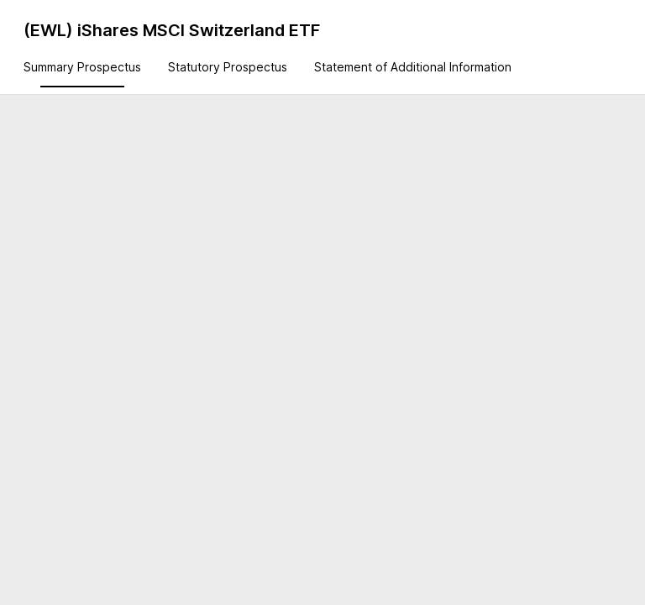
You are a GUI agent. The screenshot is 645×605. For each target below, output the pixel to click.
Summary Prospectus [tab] (82, 67)
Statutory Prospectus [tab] (227, 67)
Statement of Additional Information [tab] (412, 67)
